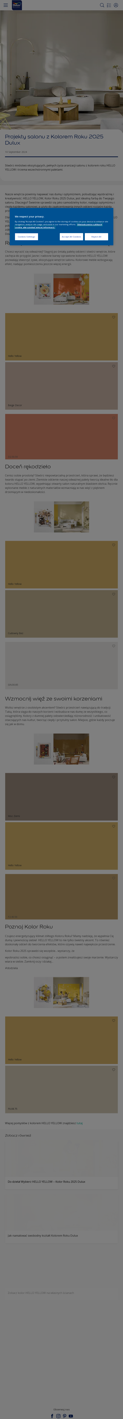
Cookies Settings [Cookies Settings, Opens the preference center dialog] (26, 236)
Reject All (96, 236)
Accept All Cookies (71, 236)
